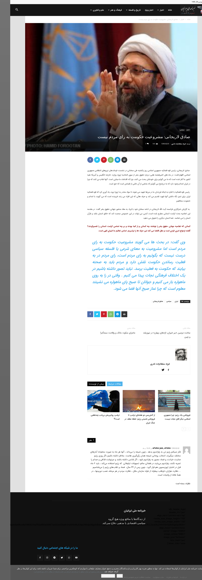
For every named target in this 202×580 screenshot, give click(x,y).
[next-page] (173, 429)
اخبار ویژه (139, 10)
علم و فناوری (87, 10)
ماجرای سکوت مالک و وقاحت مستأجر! (107, 333)
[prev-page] (178, 429)
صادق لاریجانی (148, 301)
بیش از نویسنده (86, 384)
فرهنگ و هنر (105, 10)
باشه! (109, 575)
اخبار (150, 10)
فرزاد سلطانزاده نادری (168, 144)
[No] (198, 572)
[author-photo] (171, 360)
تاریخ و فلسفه (123, 10)
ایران (166, 301)
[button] (6, 10)
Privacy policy (98, 575)
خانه (160, 10)
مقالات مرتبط (104, 384)
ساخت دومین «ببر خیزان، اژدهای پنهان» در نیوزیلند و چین (156, 335)
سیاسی (172, 130)
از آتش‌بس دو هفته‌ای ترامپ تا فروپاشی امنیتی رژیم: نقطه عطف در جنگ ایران (129, 419)
